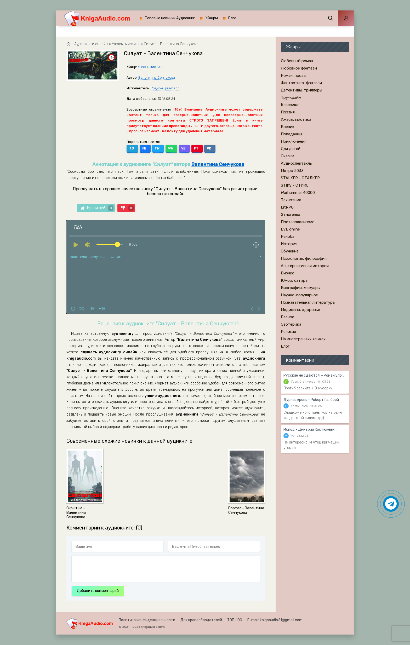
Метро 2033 (292, 170)
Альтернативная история (305, 265)
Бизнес (287, 273)
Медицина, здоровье (300, 309)
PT (188, 148)
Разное (287, 317)
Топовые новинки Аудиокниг (170, 18)
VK (199, 148)
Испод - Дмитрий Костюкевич (310, 429)
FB (143, 148)
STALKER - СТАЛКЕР (300, 178)
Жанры (211, 18)
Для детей (290, 148)
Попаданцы (291, 134)
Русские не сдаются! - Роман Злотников (314, 375)
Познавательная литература (308, 302)
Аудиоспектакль (296, 163)
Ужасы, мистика (150, 67)
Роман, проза (293, 75)
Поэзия (288, 112)
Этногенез (290, 214)
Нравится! (97, 207)
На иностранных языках (303, 339)
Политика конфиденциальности (147, 620)
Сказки (287, 156)
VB (177, 148)
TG (131, 148)
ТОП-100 (234, 620)
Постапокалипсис (297, 222)
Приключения (293, 141)
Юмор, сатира (294, 280)
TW (153, 148)
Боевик (287, 126)
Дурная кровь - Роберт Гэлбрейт (312, 400)
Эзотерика (291, 324)
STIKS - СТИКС (295, 185)
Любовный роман (297, 61)
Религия (288, 331)
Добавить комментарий (98, 591)
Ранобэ (287, 236)
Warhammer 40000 (298, 192)
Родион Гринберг (165, 88)
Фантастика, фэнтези (301, 82)
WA (165, 148)
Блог (232, 18)
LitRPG (287, 207)
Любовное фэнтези (299, 68)
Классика (289, 104)
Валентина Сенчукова (156, 77)
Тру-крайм (291, 97)
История (289, 243)
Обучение (290, 251)
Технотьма (291, 200)
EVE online (290, 229)
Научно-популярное (299, 295)
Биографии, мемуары (300, 287)
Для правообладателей (201, 620)
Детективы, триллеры (301, 90)
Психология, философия (304, 258)
